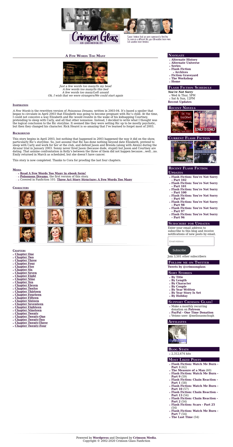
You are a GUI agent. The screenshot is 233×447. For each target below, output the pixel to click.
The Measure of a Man (188, 370)
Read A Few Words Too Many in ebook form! (53, 173)
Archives (181, 72)
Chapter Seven (26, 272)
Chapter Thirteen (28, 291)
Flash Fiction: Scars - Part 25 (193, 404)
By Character (181, 283)
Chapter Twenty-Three (31, 322)
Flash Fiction (181, 69)
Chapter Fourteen (28, 294)
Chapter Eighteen (28, 307)
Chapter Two (24, 257)
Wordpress (101, 437)
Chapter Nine (25, 279)
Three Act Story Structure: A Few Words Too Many (94, 179)
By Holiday (179, 295)
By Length (179, 280)
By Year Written (183, 289)
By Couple (178, 286)
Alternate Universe (185, 62)
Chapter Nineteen (28, 310)
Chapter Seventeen (29, 304)
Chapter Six (24, 269)
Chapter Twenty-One (30, 316)
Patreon (194, 309)
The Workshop (182, 78)
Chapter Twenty (26, 313)
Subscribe (179, 250)
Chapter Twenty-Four (30, 325)
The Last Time (182, 417)
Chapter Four (25, 263)
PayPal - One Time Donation (192, 312)
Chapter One (24, 254)
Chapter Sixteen (27, 300)
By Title (177, 277)
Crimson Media (144, 437)
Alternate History (184, 59)
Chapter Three (26, 260)
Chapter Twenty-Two (30, 319)
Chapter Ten (24, 282)
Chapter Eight (25, 275)
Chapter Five (24, 266)
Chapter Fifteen (27, 297)
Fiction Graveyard (184, 75)
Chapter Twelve (26, 288)
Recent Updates (180, 101)
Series (176, 65)
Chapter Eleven (26, 285)
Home (175, 81)
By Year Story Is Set (186, 292)
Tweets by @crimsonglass (187, 266)
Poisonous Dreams (34, 176)
